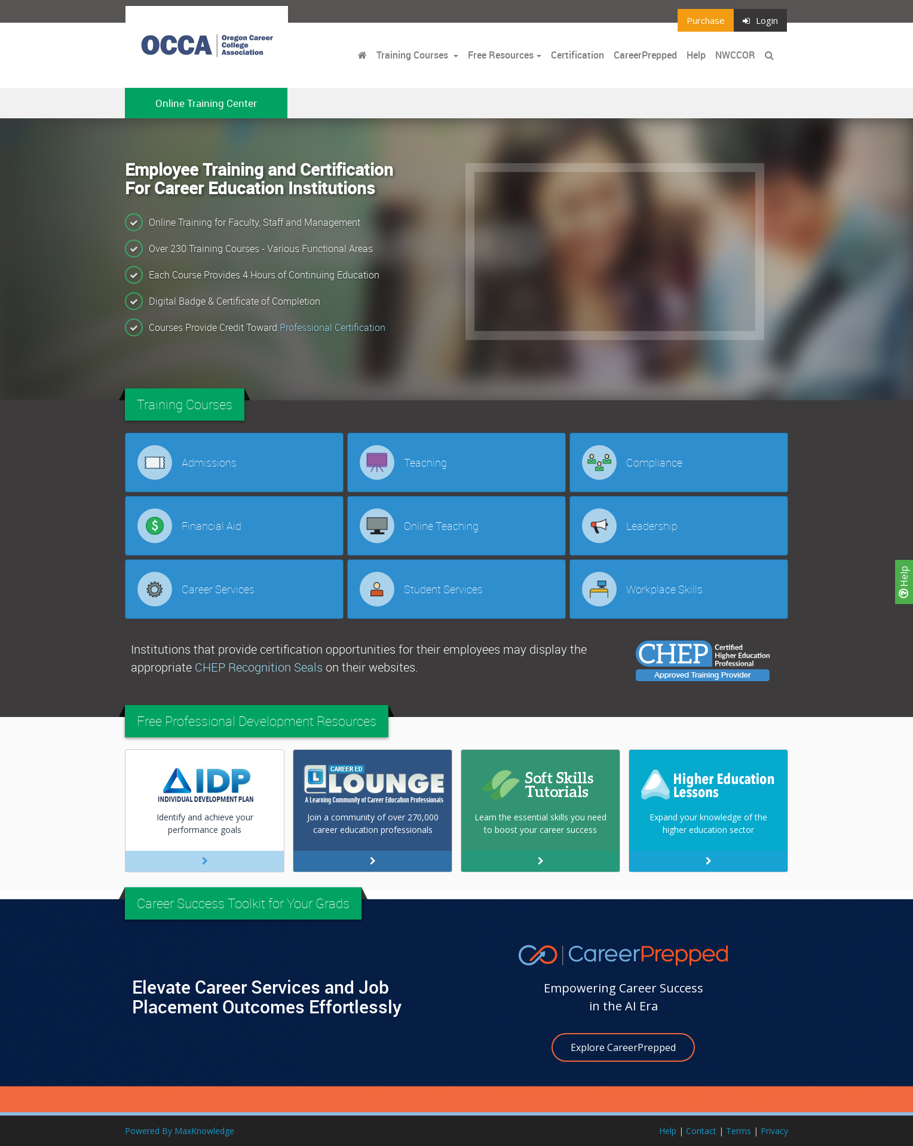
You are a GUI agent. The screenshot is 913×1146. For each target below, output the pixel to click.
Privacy (774, 1130)
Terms (738, 1130)
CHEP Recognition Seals (259, 667)
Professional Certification (332, 327)
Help (904, 582)
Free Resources (501, 55)
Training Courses (413, 55)
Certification (577, 55)
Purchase (706, 20)
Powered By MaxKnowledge (179, 1130)
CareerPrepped (645, 55)
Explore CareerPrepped (623, 1047)
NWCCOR (735, 55)
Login (760, 20)
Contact (701, 1130)
